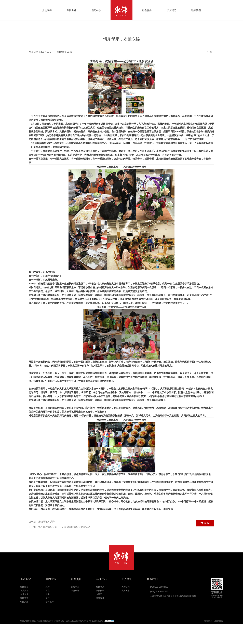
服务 (48, 594)
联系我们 (196, 10)
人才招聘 (126, 587)
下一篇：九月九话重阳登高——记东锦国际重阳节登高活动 (59, 527)
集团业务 (71, 10)
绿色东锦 (75, 591)
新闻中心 (96, 10)
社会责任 (147, 10)
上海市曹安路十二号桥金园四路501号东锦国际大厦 (173, 596)
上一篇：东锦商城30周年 (42, 521)
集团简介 (24, 587)
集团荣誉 (24, 598)
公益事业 (75, 587)
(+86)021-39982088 (159, 591)
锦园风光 (24, 602)
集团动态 (100, 587)
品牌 (48, 587)
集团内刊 (100, 591)
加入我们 (171, 10)
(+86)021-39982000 (159, 587)
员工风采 (126, 591)
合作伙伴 (50, 602)
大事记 (99, 594)
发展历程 (24, 591)
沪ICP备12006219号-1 (94, 621)
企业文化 (24, 594)
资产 (48, 598)
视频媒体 (100, 598)
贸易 (48, 591)
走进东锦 (47, 10)
